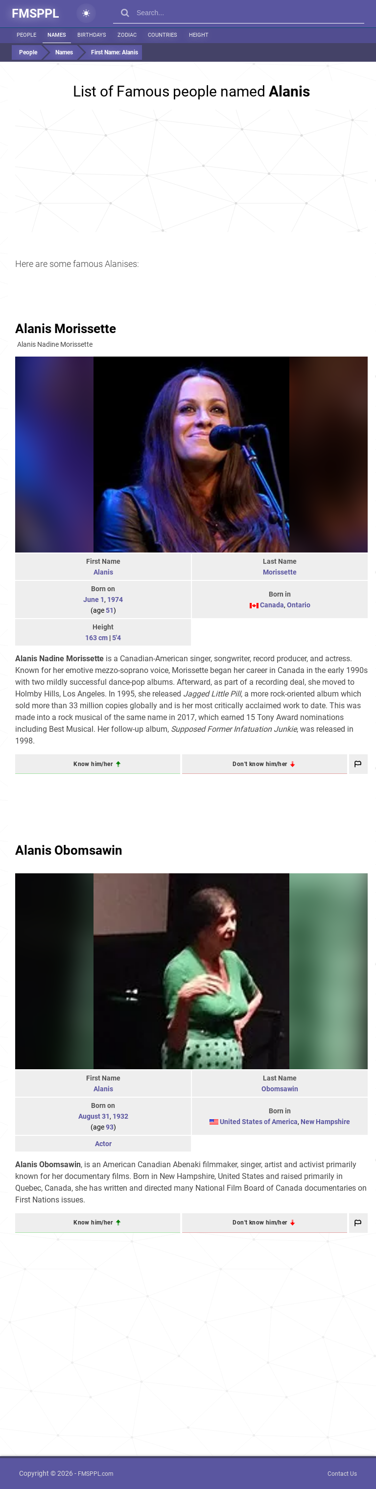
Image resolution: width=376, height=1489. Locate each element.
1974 (115, 599)
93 (110, 1127)
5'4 (116, 638)
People (26, 35)
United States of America (259, 1122)
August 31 (94, 1116)
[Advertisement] (191, 171)
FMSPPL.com (96, 1473)
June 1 (93, 599)
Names (56, 35)
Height (198, 35)
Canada (272, 605)
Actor (103, 1144)
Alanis (103, 572)
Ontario (298, 605)
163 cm (96, 638)
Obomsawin (279, 1089)
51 (110, 610)
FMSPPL (35, 13)
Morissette (280, 572)
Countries (162, 35)
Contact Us (342, 1473)
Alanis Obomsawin (68, 850)
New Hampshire (325, 1122)
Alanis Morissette (65, 328)
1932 (120, 1116)
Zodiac (127, 35)
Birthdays (91, 35)
